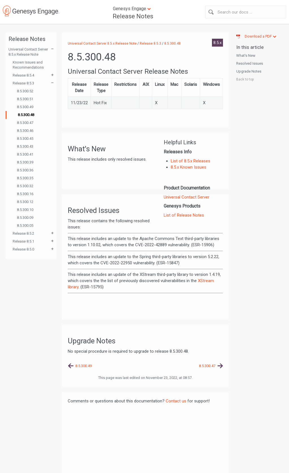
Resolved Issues (249, 63)
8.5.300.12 (25, 202)
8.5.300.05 (25, 225)
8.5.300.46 (25, 130)
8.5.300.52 (25, 91)
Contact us (176, 401)
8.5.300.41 (25, 154)
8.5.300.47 (25, 123)
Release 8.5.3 (23, 83)
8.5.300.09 (25, 217)
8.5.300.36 (25, 170)
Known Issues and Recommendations (28, 64)
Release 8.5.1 (23, 241)
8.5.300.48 (26, 115)
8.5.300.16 (25, 194)
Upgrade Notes (248, 71)
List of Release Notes (184, 215)
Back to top (245, 79)
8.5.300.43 (25, 146)
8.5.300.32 (25, 186)
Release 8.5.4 (23, 75)
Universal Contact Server (186, 197)
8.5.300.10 (25, 210)
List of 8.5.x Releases (190, 161)
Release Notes (133, 16)
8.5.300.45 (25, 138)
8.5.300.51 (25, 99)
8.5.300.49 (25, 107)
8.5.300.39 (25, 162)
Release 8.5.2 (23, 233)
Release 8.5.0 (23, 249)
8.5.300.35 (25, 178)
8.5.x (217, 42)
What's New (245, 55)
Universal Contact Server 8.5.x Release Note (28, 51)
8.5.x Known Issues (188, 167)
